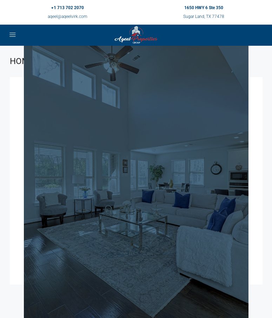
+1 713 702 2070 (67, 7)
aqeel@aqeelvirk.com (67, 16)
